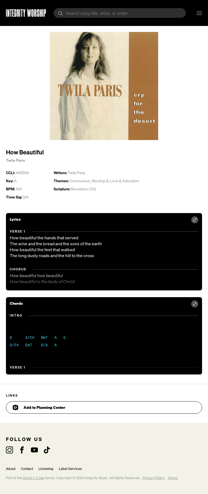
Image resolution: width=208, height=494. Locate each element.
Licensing (45, 468)
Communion (79, 180)
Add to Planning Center (39, 407)
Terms (172, 478)
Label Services (70, 468)
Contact (27, 468)
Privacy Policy (153, 478)
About (10, 468)
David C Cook (33, 478)
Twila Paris (15, 160)
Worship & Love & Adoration (115, 180)
